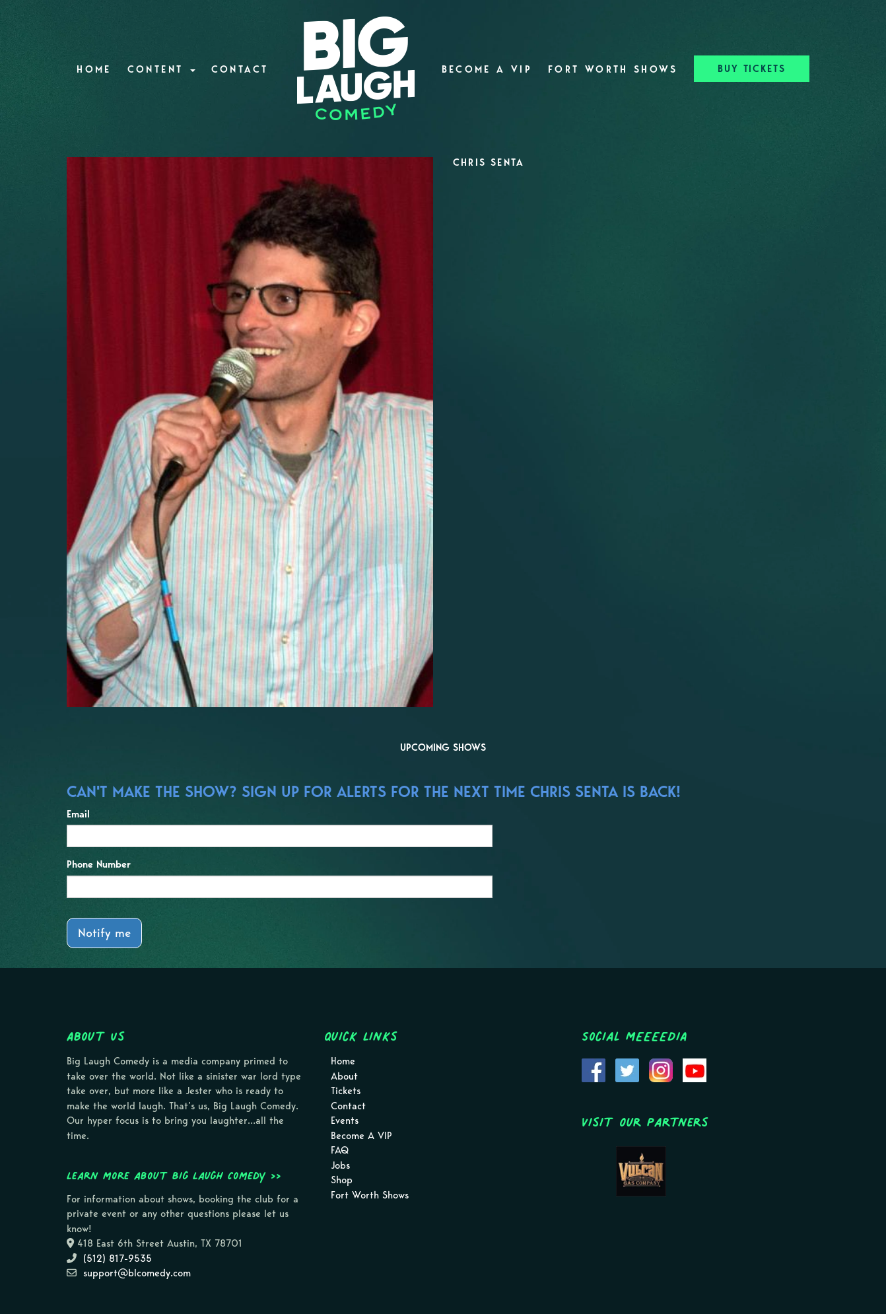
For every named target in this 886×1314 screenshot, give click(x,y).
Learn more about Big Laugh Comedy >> (174, 1175)
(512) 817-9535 (117, 1258)
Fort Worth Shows (613, 69)
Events (344, 1120)
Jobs (340, 1165)
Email (78, 814)
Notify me (104, 933)
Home (94, 69)
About (344, 1076)
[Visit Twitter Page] (627, 1069)
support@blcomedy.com (137, 1273)
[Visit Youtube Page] (694, 1069)
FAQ (340, 1150)
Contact (240, 69)
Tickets (345, 1091)
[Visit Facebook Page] (593, 1069)
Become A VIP (487, 69)
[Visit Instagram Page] (661, 1069)
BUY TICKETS (752, 69)
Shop (342, 1180)
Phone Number (99, 864)
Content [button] (161, 69)
